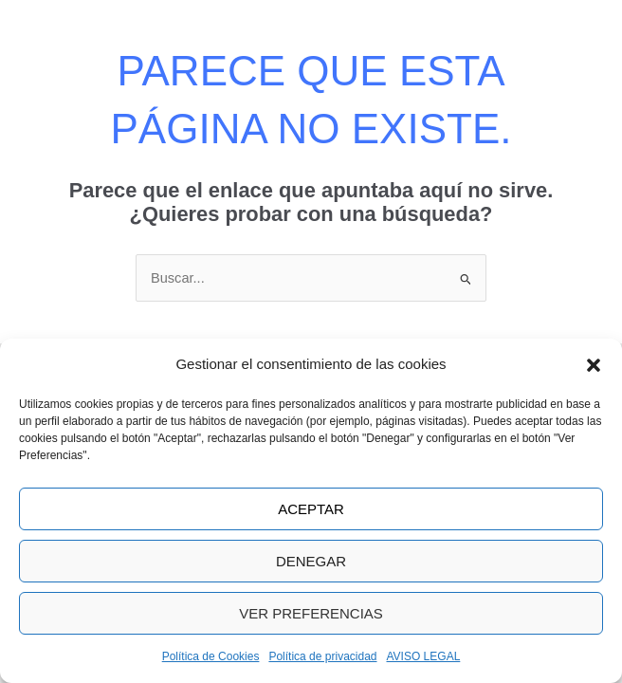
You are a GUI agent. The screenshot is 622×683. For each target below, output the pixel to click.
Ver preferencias (311, 613)
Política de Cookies (211, 656)
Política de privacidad (322, 656)
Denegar (311, 561)
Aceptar (311, 509)
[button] (593, 365)
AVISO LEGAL (424, 656)
